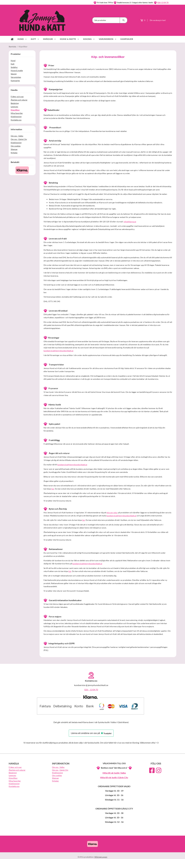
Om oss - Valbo (17, 136)
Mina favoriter (17, 113)
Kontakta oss (16, 120)
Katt (35, 39)
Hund (22, 39)
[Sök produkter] (106, 20)
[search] (123, 20)
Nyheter (14, 153)
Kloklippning (16, 116)
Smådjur (49, 39)
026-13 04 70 (163, 2)
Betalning (15, 103)
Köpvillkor (15, 110)
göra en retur (112, 512)
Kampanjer (127, 39)
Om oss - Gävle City (19, 139)
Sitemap (14, 149)
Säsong (89, 39)
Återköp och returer (19, 100)
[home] (12, 39)
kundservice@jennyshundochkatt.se (58, 351)
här (52, 489)
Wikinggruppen (100, 857)
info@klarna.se (130, 221)
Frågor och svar (17, 96)
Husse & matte (69, 39)
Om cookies (16, 146)
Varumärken (107, 39)
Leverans (14, 106)
